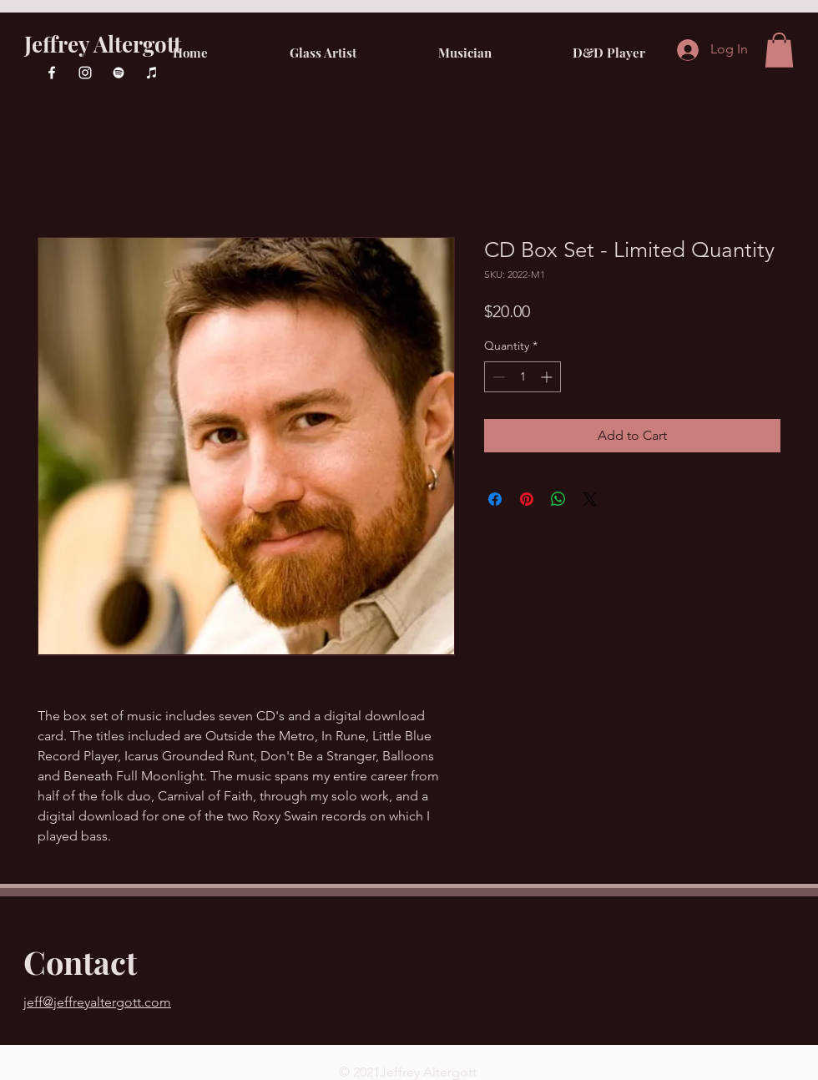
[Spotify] (118, 72)
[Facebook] (51, 72)
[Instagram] (85, 72)
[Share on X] (590, 499)
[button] (779, 50)
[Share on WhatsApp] (558, 499)
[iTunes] (152, 72)
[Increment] (548, 376)
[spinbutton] (522, 376)
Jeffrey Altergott (102, 43)
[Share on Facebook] (495, 499)
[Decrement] (497, 376)
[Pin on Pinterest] (527, 499)
